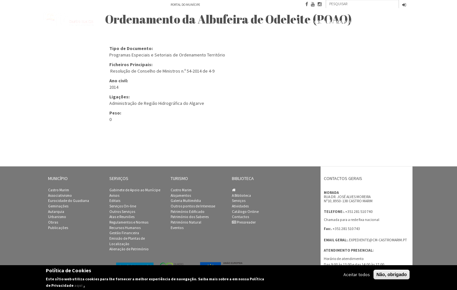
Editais (114, 200)
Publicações (58, 227)
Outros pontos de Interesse (193, 206)
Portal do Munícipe (185, 5)
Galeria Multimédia (186, 200)
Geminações (58, 206)
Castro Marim (58, 190)
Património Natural (186, 222)
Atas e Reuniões (121, 217)
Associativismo (60, 195)
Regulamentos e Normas (128, 222)
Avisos (114, 195)
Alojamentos (181, 195)
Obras (53, 222)
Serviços (238, 200)
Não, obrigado (391, 274)
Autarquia (56, 211)
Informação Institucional (338, 22)
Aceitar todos (356, 274)
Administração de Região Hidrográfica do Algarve (156, 103)
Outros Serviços (122, 211)
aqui (78, 285)
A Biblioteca (241, 195)
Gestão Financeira (124, 233)
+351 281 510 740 (359, 211)
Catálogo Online (245, 211)
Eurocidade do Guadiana (68, 200)
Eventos (177, 227)
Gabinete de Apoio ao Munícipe (134, 190)
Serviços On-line (122, 206)
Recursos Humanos (125, 227)
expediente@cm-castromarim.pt (378, 240)
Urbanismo (57, 217)
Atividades (240, 206)
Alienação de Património (129, 249)
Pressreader (244, 222)
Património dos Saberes (190, 217)
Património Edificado (187, 211)
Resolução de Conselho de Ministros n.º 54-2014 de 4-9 (162, 71)
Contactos (396, 22)
